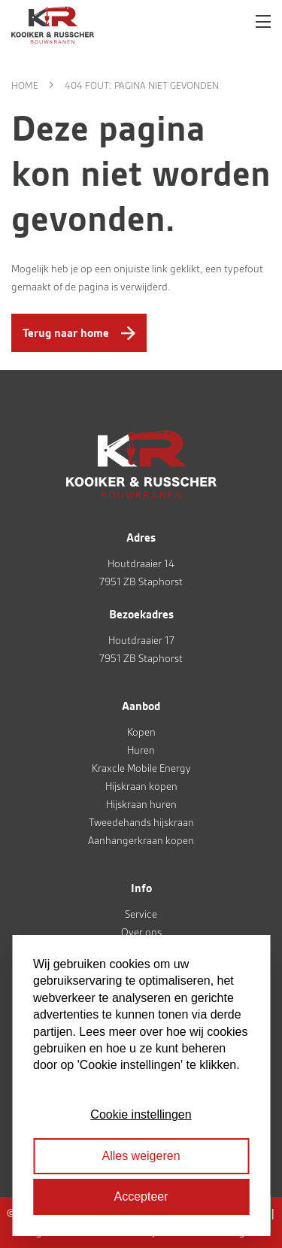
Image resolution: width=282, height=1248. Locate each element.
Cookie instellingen (140, 1114)
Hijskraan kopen (141, 786)
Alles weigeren (141, 1155)
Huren (141, 750)
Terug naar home (66, 333)
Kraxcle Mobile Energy (141, 768)
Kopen (141, 732)
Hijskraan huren (141, 804)
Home (24, 85)
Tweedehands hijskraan (141, 822)
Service (141, 914)
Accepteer (141, 1196)
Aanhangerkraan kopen (141, 840)
